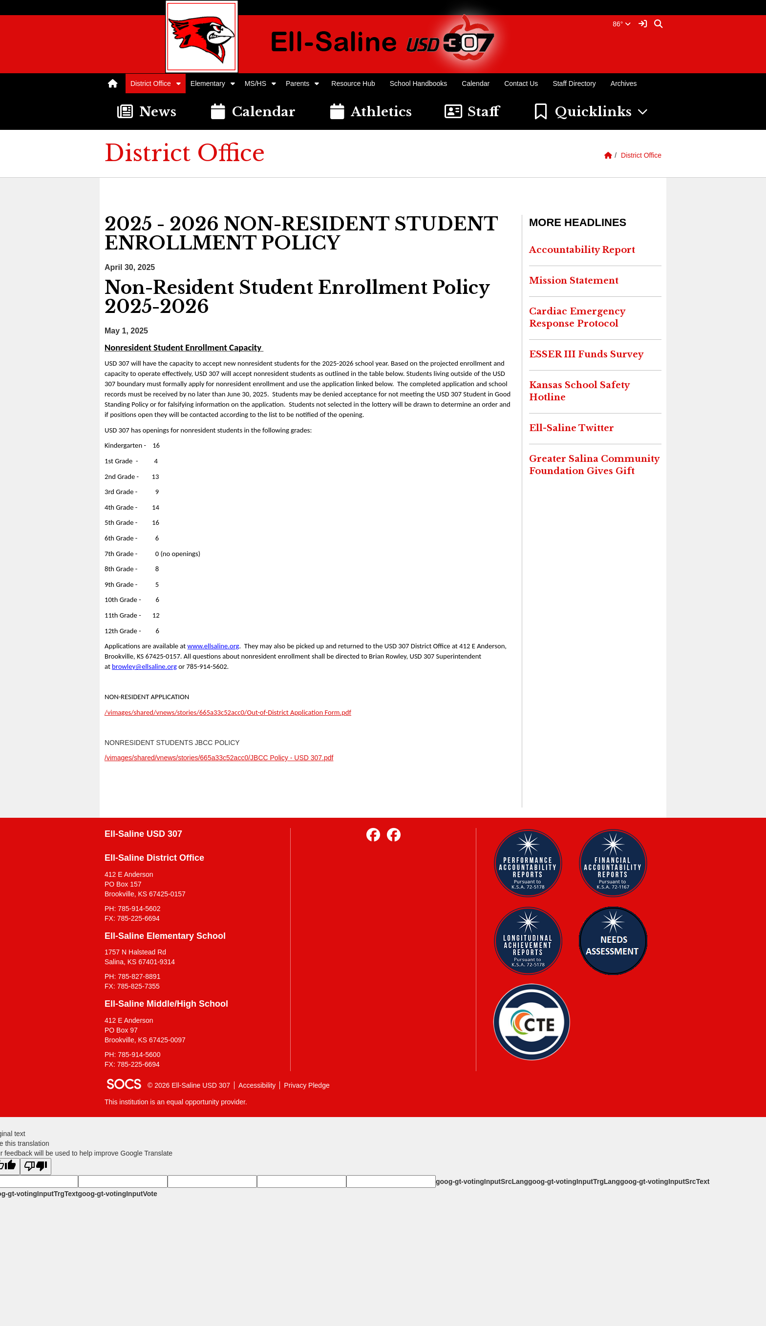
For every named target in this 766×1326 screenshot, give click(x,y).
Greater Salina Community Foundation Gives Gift (594, 465)
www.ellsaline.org (213, 646)
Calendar (475, 83)
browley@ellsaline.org (144, 666)
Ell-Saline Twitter (571, 428)
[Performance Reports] (532, 863)
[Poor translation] (35, 1166)
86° (622, 24)
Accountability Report (582, 250)
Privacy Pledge (306, 1085)
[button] (178, 83)
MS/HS (255, 83)
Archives (624, 83)
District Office (150, 83)
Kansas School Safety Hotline (579, 391)
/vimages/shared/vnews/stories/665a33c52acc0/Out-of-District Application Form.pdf (228, 712)
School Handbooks (418, 83)
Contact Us (521, 83)
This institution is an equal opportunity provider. (176, 1102)
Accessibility (257, 1085)
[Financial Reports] (617, 863)
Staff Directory (574, 83)
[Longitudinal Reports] (532, 941)
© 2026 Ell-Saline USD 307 (189, 1085)
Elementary (208, 83)
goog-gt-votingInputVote (117, 1194)
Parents (297, 83)
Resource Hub (353, 83)
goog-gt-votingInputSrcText (664, 1181)
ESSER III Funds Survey (586, 354)
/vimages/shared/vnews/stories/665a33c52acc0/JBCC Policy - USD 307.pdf (219, 758)
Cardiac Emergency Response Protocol (577, 318)
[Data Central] (532, 1022)
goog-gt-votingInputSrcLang (482, 1181)
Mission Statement (573, 280)
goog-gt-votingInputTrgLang (574, 1181)
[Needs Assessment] (617, 941)
